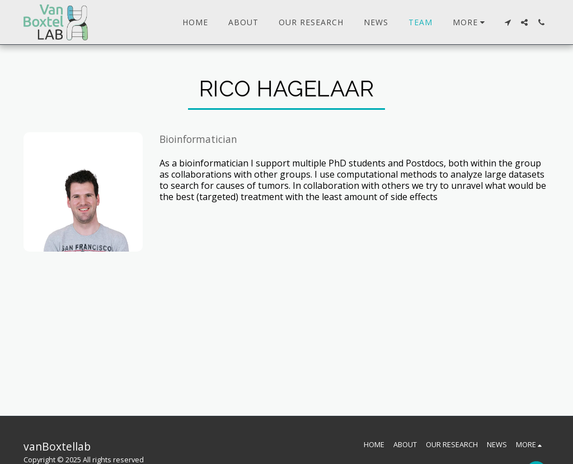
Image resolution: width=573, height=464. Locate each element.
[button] (507, 22)
